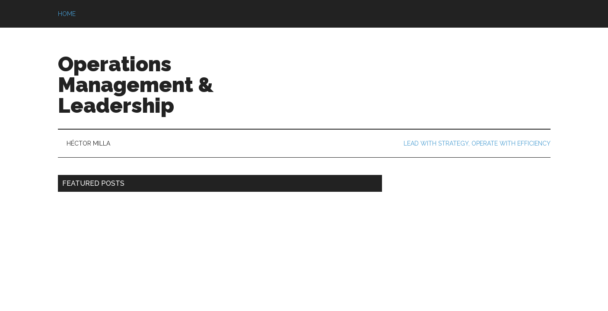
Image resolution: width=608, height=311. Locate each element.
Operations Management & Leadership (135, 84)
